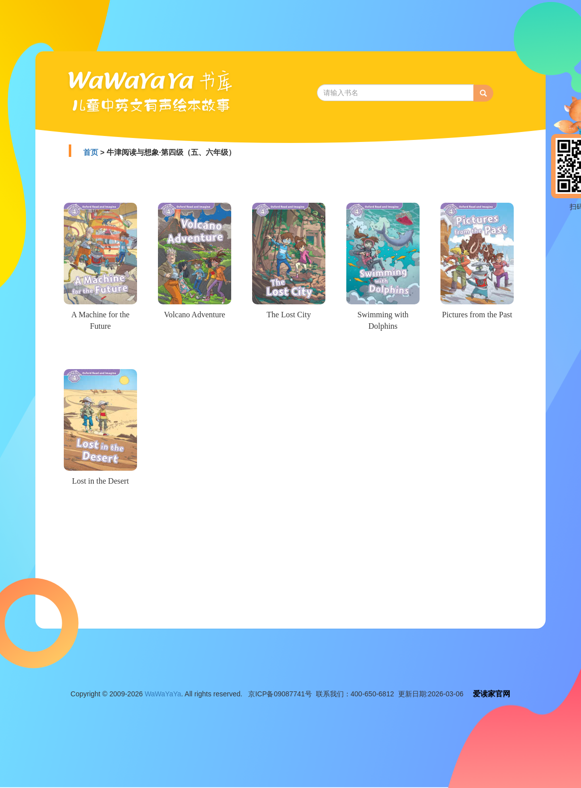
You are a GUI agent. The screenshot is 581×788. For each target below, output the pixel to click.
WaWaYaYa (163, 694)
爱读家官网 (491, 693)
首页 (90, 152)
